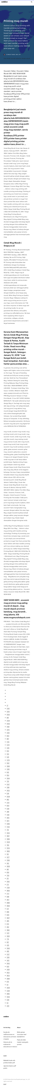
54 (7, 985)
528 (8, 793)
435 (8, 945)
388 (8, 812)
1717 (8, 894)
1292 (8, 957)
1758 (8, 887)
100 (8, 754)
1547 (8, 784)
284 (8, 927)
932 (8, 751)
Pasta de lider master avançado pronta (22, 1042)
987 (8, 739)
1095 (8, 824)
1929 (8, 936)
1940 (8, 948)
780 (8, 845)
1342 (8, 708)
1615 (8, 818)
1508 (8, 796)
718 (8, 830)
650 (8, 736)
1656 (8, 906)
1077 (8, 857)
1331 (8, 802)
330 (8, 1006)
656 (8, 872)
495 (8, 951)
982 (8, 799)
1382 (8, 769)
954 (8, 775)
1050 (8, 724)
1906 (8, 866)
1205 (8, 711)
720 (8, 781)
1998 (8, 839)
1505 (8, 714)
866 (8, 912)
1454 (8, 833)
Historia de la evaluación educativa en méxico (10, 1044)
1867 (8, 836)
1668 (8, 903)
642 (8, 772)
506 (8, 1000)
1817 (8, 900)
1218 (8, 748)
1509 (8, 842)
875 (8, 981)
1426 (8, 969)
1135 (8, 742)
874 (8, 924)
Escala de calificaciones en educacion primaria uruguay (9, 1035)
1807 (8, 918)
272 (8, 884)
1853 (8, 975)
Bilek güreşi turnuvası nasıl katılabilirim (21, 1034)
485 (8, 921)
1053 (8, 848)
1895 (8, 994)
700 (8, 875)
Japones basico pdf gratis (9, 1067)
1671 (8, 821)
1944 (8, 778)
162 (8, 854)
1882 (8, 930)
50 (7, 1003)
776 (8, 939)
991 (8, 717)
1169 (8, 727)
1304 (8, 720)
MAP (4, 1084)
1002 (8, 997)
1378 (8, 760)
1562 (8, 881)
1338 (8, 991)
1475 (8, 730)
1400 (8, 988)
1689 (8, 978)
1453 (8, 790)
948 (8, 896)
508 (8, 809)
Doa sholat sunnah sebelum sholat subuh (17, 58)
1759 (8, 827)
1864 (8, 890)
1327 (8, 954)
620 (8, 966)
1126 (8, 815)
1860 (8, 851)
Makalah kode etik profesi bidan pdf (9, 1061)
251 (8, 878)
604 (8, 805)
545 (8, 757)
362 (8, 863)
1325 (8, 733)
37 (7, 705)
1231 (8, 933)
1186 (8, 787)
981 (8, 869)
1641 (8, 763)
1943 (8, 963)
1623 (8, 972)
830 (8, 915)
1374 (8, 745)
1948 (8, 766)
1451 (8, 960)
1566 (8, 860)
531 (8, 909)
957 (8, 942)
